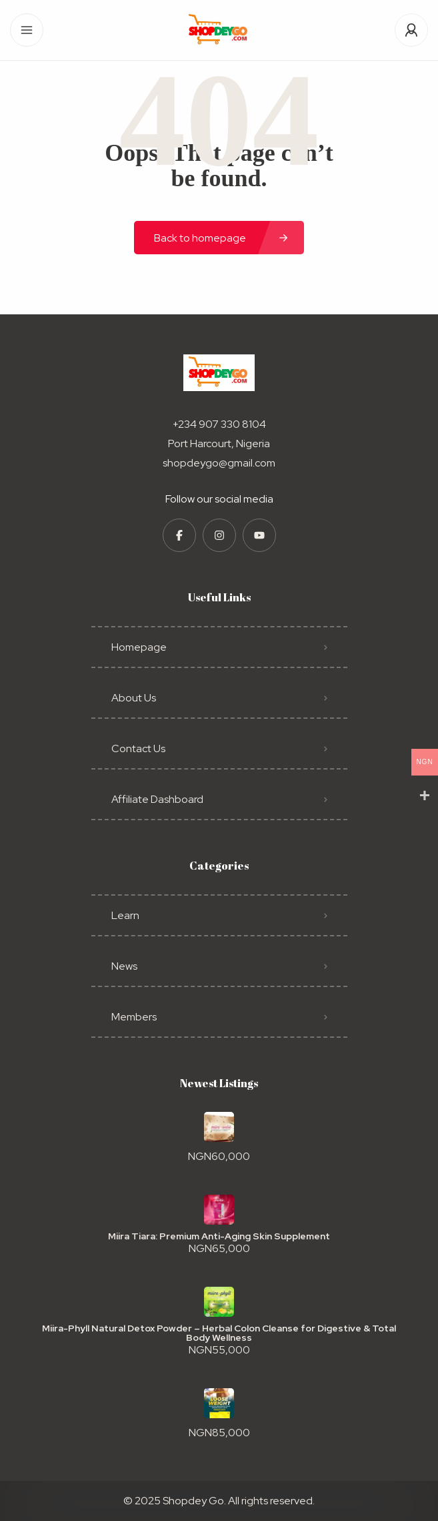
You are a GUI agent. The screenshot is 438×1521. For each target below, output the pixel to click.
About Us (133, 698)
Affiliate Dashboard (157, 799)
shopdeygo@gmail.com (219, 463)
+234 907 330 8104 (219, 424)
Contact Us (138, 748)
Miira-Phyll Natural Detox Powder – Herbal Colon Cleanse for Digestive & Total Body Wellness (219, 1332)
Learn (125, 915)
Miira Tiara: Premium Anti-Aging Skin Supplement (219, 1236)
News (124, 966)
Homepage (139, 647)
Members (134, 1017)
